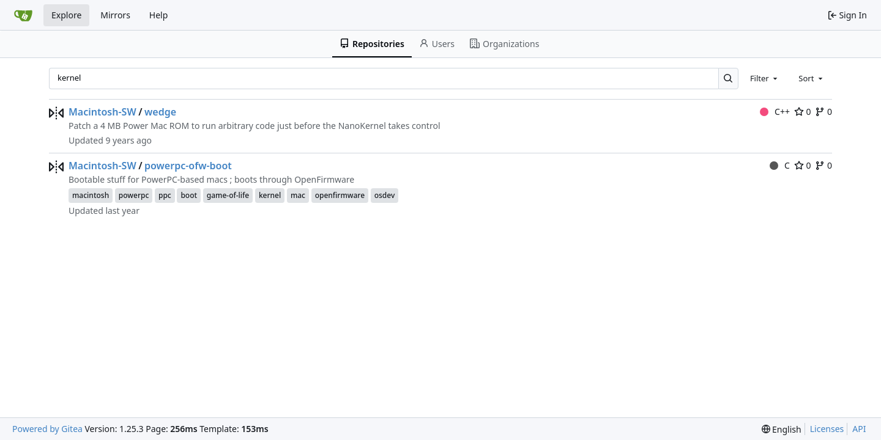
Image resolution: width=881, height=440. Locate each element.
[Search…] (728, 78)
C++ (775, 111)
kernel (270, 195)
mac (298, 195)
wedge (160, 112)
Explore (66, 15)
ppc (164, 195)
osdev (384, 195)
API (859, 429)
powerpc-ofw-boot (188, 166)
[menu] (781, 429)
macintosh (90, 195)
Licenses (827, 429)
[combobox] (765, 78)
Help (158, 15)
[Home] (23, 15)
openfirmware (340, 195)
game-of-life (228, 195)
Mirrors (115, 15)
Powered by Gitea (47, 429)
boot (188, 195)
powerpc (134, 195)
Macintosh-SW (102, 112)
